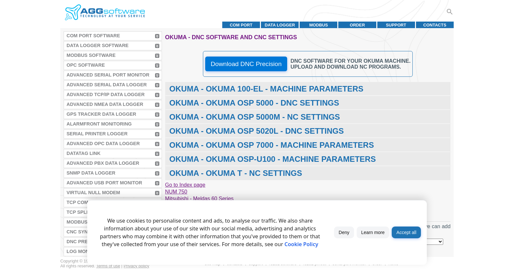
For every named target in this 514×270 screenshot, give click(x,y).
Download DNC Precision (246, 63)
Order (357, 25)
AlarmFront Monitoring (99, 124)
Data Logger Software (97, 45)
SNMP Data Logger (91, 173)
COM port (241, 25)
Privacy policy (136, 265)
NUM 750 (176, 191)
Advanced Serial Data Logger (107, 84)
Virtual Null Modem (93, 192)
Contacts (434, 25)
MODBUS (318, 25)
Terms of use (108, 265)
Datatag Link (84, 153)
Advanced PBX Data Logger (103, 163)
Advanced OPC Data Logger (103, 143)
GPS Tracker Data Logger (101, 114)
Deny (344, 232)
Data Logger (280, 25)
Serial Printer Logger (97, 133)
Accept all (406, 232)
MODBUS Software (91, 55)
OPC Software (86, 65)
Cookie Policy (301, 244)
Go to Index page (185, 185)
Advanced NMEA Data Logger (105, 104)
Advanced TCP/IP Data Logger (106, 94)
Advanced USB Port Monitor (104, 182)
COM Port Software (93, 35)
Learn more (373, 232)
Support (396, 25)
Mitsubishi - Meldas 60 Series (199, 198)
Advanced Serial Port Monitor (108, 74)
